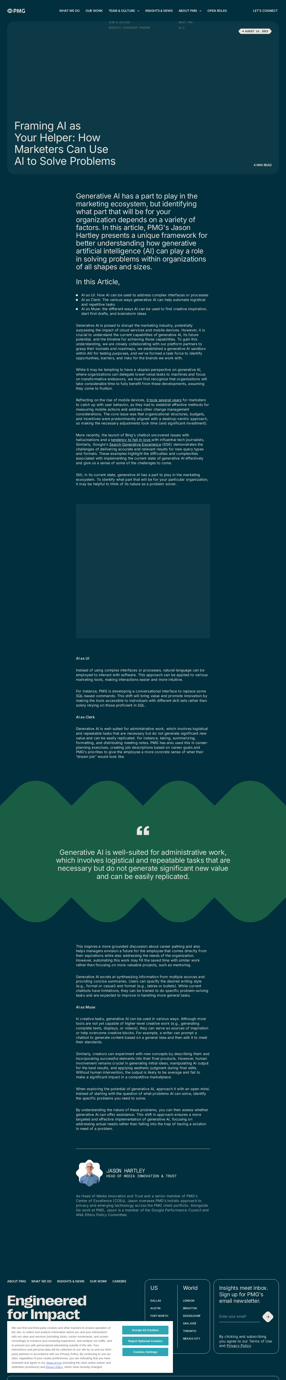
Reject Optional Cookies (145, 1341)
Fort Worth (159, 1315)
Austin (155, 1308)
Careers (119, 1281)
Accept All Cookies (145, 1330)
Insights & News (70, 1281)
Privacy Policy (239, 1345)
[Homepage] (16, 11)
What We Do (41, 1281)
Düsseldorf (192, 1315)
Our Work (98, 1281)
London (188, 1300)
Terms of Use (54, 1362)
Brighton (190, 1308)
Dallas (155, 1300)
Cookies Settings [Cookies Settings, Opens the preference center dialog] (145, 1352)
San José (189, 1323)
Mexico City (192, 1338)
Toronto (189, 1331)
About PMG (16, 1281)
